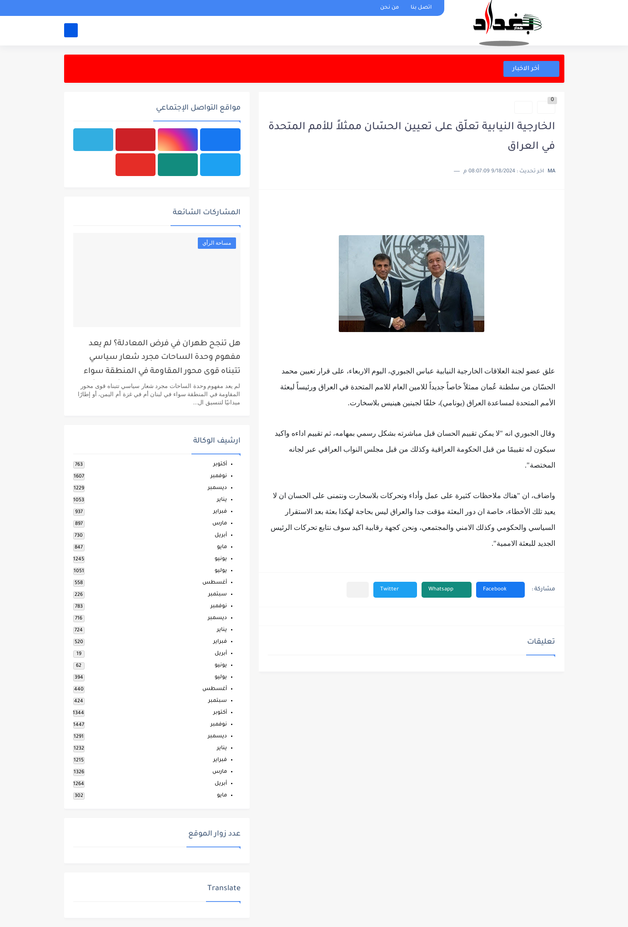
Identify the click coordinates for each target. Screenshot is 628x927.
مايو (222, 547)
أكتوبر (220, 465)
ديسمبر (217, 488)
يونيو (221, 559)
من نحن (389, 8)
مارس (219, 524)
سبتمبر (217, 595)
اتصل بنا (421, 8)
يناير (222, 500)
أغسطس (214, 583)
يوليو (221, 571)
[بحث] (71, 30)
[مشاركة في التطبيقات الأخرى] (358, 590)
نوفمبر (219, 476)
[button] (500, 590)
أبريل (221, 536)
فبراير (220, 512)
